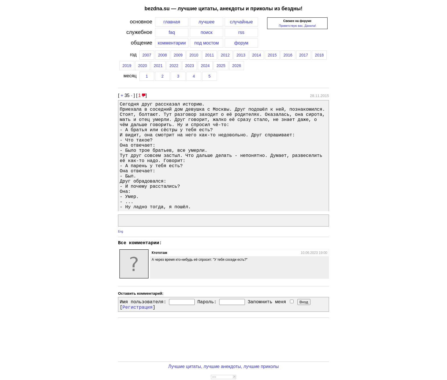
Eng (120, 231)
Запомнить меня (271, 302)
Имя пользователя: (143, 302)
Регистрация (138, 307)
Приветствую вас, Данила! (297, 25)
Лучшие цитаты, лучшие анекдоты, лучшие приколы (223, 366)
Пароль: (206, 302)
